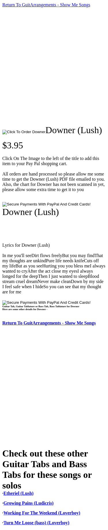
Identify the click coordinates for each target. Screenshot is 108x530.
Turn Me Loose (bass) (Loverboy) (36, 522)
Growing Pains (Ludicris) (28, 503)
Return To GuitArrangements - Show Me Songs (46, 4)
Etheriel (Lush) (18, 493)
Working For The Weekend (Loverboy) (41, 512)
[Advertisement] (54, 66)
